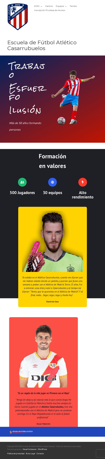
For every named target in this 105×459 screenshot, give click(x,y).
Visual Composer (29, 449)
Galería (49, 6)
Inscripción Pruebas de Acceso (49, 10)
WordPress (42, 449)
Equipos (60, 6)
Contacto (40, 454)
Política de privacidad (16, 454)
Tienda (73, 6)
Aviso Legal (30, 454)
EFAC (37, 6)
